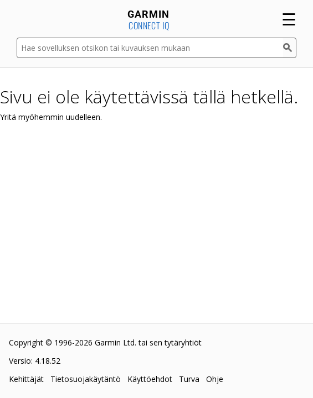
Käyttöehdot (149, 379)
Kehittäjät (26, 379)
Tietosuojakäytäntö (85, 379)
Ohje (214, 379)
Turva (189, 379)
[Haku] (289, 48)
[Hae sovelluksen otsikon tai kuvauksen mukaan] (150, 48)
